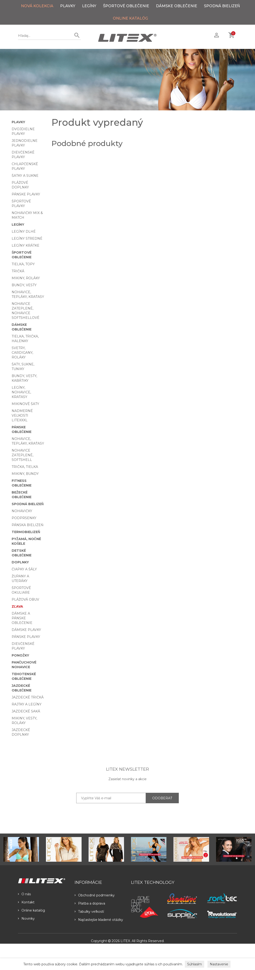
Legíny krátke (25, 245)
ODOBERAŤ (162, 798)
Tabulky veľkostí (89, 911)
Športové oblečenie (126, 6)
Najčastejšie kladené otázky (99, 920)
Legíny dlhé (24, 231)
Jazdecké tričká (28, 697)
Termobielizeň (26, 532)
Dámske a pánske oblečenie (22, 618)
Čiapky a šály (24, 569)
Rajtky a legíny (26, 704)
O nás (24, 894)
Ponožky (20, 655)
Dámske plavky (26, 630)
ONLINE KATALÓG (130, 18)
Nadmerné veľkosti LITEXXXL (22, 415)
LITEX (125, 941)
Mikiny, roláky (26, 278)
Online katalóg (31, 910)
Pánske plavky (26, 194)
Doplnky (20, 562)
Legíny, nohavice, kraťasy (21, 392)
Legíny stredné (27, 238)
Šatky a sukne (25, 176)
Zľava (17, 606)
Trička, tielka (25, 467)
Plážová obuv (25, 599)
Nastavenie (219, 964)
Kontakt (26, 902)
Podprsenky (24, 518)
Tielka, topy (23, 264)
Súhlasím (194, 964)
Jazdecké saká (26, 711)
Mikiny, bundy (25, 474)
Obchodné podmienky (95, 895)
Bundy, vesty (24, 285)
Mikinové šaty (25, 404)
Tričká (18, 271)
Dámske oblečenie (176, 6)
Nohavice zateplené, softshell (22, 455)
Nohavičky (22, 511)
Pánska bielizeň (27, 525)
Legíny (89, 6)
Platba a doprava (90, 903)
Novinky (26, 918)
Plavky (67, 6)
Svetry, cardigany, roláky (22, 352)
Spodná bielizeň (222, 6)
